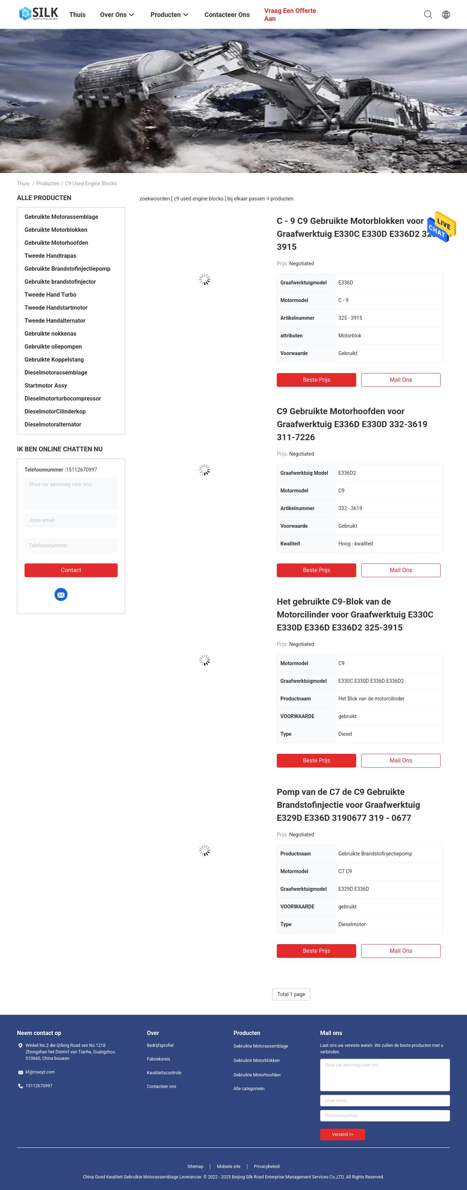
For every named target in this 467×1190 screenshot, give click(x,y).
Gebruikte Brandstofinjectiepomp (67, 268)
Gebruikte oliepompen (53, 346)
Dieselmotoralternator (53, 424)
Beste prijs (316, 379)
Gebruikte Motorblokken (56, 229)
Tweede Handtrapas (50, 255)
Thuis (23, 183)
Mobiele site (228, 1166)
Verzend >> (342, 1134)
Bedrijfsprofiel (160, 1045)
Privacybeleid (267, 1166)
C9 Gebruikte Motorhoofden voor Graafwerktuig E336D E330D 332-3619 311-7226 (352, 424)
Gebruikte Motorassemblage (61, 216)
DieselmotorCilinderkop (55, 411)
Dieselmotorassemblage (56, 372)
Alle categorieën (249, 1088)
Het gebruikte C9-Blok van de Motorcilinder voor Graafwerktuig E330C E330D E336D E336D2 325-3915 (355, 615)
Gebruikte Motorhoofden (56, 242)
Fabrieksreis (158, 1059)
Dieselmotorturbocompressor (63, 398)
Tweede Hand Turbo (51, 294)
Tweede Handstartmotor (56, 307)
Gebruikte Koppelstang (54, 359)
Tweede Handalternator (55, 320)
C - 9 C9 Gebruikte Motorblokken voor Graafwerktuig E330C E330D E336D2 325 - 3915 (359, 234)
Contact (71, 570)
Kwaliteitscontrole (164, 1072)
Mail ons (401, 379)
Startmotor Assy (46, 385)
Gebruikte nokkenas (51, 333)
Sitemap (196, 1166)
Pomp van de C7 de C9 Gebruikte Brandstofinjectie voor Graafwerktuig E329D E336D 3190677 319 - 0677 (348, 805)
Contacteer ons (161, 1086)
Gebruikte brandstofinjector (60, 281)
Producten (48, 183)
